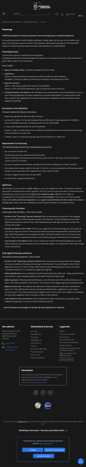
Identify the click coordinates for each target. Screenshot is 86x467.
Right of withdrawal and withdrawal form (68, 354)
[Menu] (5, 13)
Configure (32, 450)
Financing (34, 337)
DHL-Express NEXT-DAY (39, 349)
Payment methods (37, 358)
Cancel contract (66, 359)
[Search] (30, 13)
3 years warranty (65, 345)
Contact (34, 346)
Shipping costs (36, 340)
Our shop (34, 331)
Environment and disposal (68, 342)
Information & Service (42, 326)
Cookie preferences (66, 340)
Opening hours (36, 334)
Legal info (64, 326)
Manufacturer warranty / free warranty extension (69, 349)
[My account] (62, 14)
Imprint (62, 331)
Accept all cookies (43, 456)
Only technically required (54, 450)
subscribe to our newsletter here (34, 382)
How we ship (35, 355)
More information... (46, 443)
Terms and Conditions (67, 334)
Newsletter (27, 370)
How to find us (36, 343)
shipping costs (22, 421)
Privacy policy (64, 337)
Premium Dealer (37, 352)
